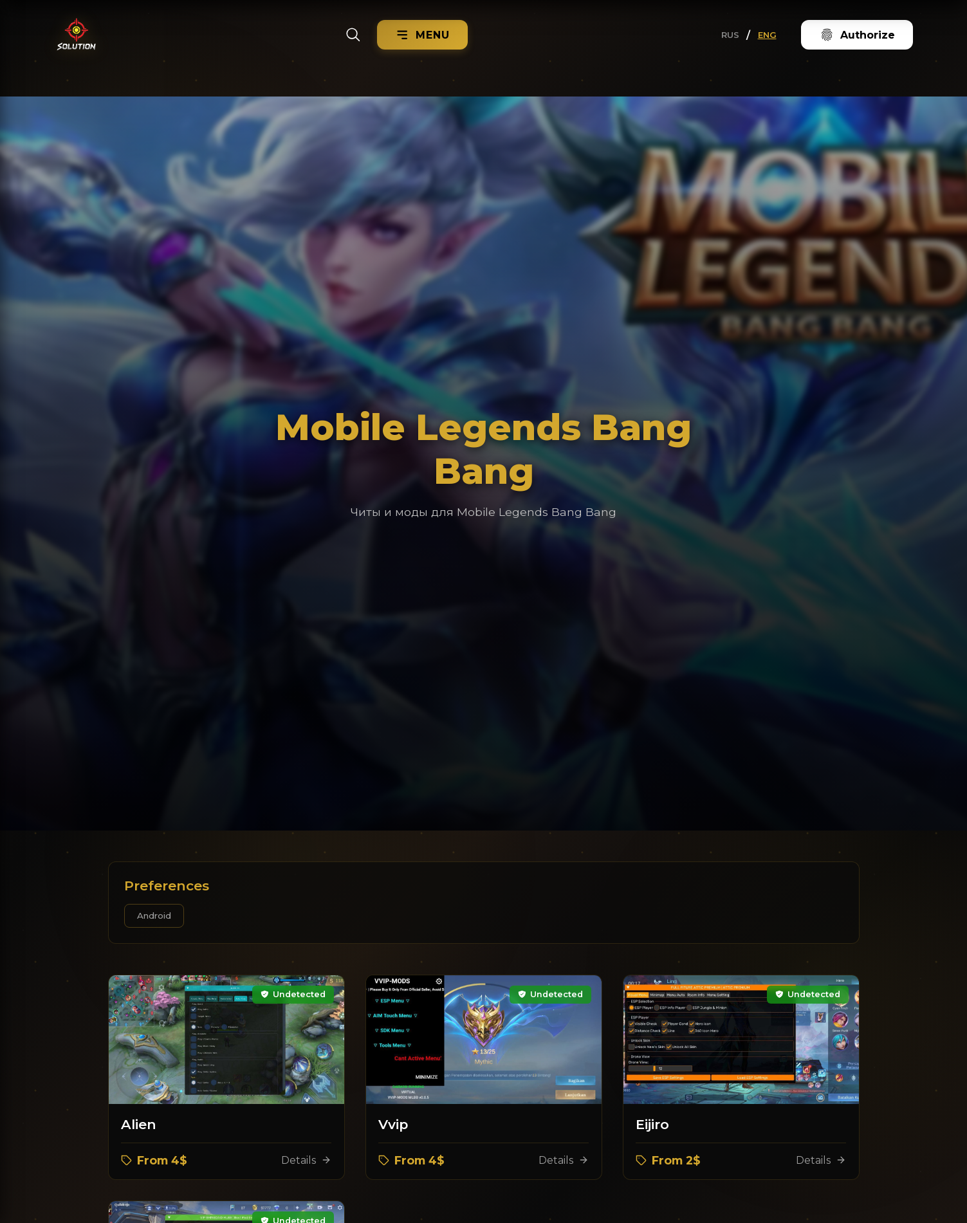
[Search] (353, 34)
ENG (767, 35)
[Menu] (422, 35)
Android (154, 915)
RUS (730, 35)
